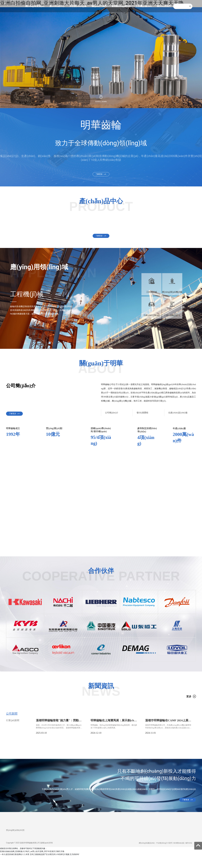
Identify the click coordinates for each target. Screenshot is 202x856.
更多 (188, 696)
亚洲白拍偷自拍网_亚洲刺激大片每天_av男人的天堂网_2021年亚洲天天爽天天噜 (32, 851)
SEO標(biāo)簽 (178, 843)
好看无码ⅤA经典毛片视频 (58, 854)
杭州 (170, 843)
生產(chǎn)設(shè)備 (177, 412)
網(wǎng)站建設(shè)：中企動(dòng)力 (153, 843)
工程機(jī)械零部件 (75, 229)
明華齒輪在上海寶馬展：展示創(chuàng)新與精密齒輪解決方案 (114, 722)
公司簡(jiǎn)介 (111, 412)
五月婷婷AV (74, 854)
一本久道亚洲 (5, 854)
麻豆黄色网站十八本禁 (20, 854)
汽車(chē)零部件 (26, 229)
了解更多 (99, 174)
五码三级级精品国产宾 (39, 854)
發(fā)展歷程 (142, 412)
